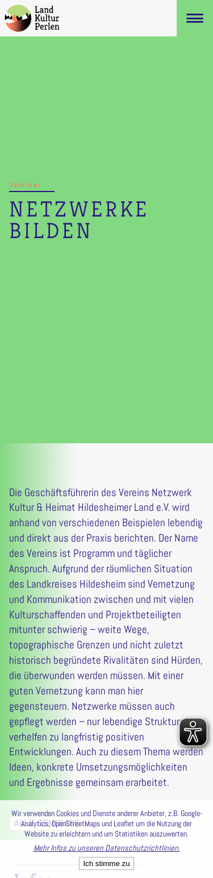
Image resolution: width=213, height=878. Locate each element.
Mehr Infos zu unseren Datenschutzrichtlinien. (107, 848)
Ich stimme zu (106, 863)
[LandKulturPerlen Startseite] (32, 18)
